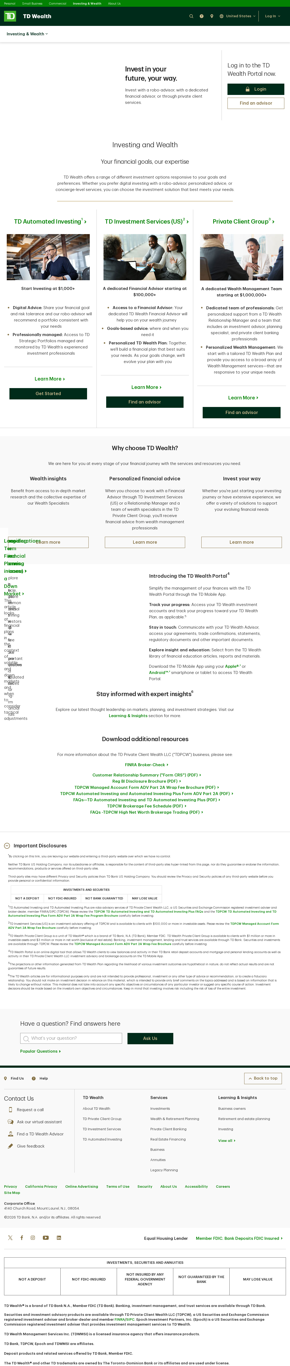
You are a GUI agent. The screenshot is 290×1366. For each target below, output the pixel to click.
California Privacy (41, 1169)
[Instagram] (33, 1221)
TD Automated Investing (102, 1122)
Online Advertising (81, 1169)
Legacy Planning (164, 1152)
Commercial (57, 3)
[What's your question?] (71, 1020)
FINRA (120, 1302)
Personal (9, 3)
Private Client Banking (168, 1111)
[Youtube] (46, 1221)
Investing (225, 1111)
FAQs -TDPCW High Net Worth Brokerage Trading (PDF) (145, 795)
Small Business (32, 3)
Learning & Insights (128, 698)
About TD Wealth (96, 1091)
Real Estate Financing (168, 1122)
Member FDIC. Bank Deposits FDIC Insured (237, 1221)
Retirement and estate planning (244, 1101)
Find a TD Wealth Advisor (37, 1117)
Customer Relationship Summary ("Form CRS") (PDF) (145, 758)
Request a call (27, 1092)
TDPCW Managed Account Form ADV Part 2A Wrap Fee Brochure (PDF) (145, 770)
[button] (191, 16)
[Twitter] (10, 1221)
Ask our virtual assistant (36, 1105)
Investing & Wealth (87, 3)
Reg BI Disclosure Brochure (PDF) (145, 764)
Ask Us (150, 1021)
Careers (223, 1169)
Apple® (233, 649)
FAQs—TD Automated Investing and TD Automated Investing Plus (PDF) (145, 782)
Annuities (158, 1142)
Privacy (10, 1169)
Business (157, 1132)
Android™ (159, 655)
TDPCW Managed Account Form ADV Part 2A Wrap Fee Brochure (122, 926)
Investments (160, 1091)
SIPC (130, 1302)
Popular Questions (40, 1034)
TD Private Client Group (102, 1101)
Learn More (48, 365)
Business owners (232, 1091)
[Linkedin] (59, 1221)
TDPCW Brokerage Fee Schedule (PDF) (145, 789)
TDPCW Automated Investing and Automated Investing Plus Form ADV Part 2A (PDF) (145, 776)
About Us (114, 3)
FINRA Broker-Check (145, 747)
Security (144, 1169)
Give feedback (27, 1129)
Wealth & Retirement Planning (174, 1101)
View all (225, 1123)
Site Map (12, 1175)
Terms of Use (117, 1169)
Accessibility (196, 1169)
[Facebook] (21, 1221)
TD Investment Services (102, 1111)
